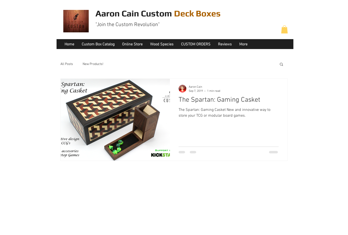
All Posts (66, 64)
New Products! (93, 64)
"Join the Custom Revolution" (127, 24)
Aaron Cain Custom (158, 13)
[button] (284, 29)
